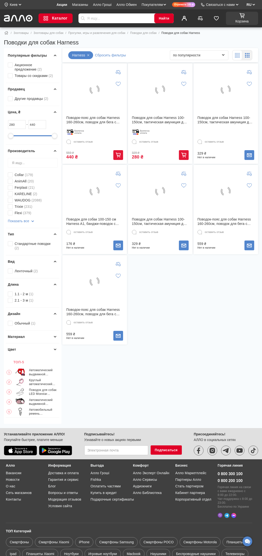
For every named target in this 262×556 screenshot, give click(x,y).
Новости (12, 480)
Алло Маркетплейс (190, 473)
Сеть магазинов (19, 493)
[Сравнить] (200, 18)
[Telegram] (226, 515)
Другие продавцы (31, 99)
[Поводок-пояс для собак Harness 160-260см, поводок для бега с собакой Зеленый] (226, 191)
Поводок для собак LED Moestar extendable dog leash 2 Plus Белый (43, 392)
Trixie (23, 207)
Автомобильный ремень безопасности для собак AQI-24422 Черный (42, 412)
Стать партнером (189, 486)
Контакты (13, 499)
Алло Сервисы (145, 480)
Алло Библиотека (147, 493)
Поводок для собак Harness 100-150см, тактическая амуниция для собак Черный (159, 120)
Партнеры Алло (188, 480)
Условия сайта (60, 506)
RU (249, 5)
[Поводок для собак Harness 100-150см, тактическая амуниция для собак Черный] (160, 89)
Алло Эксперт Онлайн (151, 473)
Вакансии (13, 473)
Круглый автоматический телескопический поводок (41, 382)
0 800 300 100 (230, 474)
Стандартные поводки (32, 246)
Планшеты (234, 542)
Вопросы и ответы (63, 493)
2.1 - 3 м (24, 300)
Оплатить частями (106, 486)
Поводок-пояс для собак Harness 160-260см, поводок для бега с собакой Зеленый (224, 221)
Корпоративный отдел (193, 499)
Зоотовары (21, 33)
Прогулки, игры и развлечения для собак (96, 33)
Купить (118, 155)
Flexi (23, 213)
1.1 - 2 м (24, 294)
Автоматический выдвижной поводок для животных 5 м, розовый (41, 402)
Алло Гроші (100, 473)
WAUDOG (28, 200)
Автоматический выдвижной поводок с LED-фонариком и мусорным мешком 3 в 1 (42, 372)
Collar (24, 175)
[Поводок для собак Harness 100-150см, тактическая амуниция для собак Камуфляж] (160, 191)
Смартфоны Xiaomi (54, 542)
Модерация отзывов (64, 499)
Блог (52, 486)
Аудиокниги (142, 486)
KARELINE (26, 194)
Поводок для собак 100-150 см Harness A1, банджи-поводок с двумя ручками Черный (91, 221)
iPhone (84, 542)
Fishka (96, 480)
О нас (10, 486)
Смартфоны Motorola (200, 542)
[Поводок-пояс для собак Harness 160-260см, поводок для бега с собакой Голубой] (94, 281)
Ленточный (26, 271)
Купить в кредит (104, 493)
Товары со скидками (34, 76)
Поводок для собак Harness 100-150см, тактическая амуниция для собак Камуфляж (159, 221)
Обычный (25, 323)
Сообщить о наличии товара (249, 155)
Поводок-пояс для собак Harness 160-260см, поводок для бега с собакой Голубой (93, 312)
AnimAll (24, 181)
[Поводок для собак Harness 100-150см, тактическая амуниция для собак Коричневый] (226, 89)
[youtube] (239, 450)
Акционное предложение (28, 67)
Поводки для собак (143, 33)
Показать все (21, 221)
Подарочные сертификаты (112, 499)
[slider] (11, 136)
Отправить (83, 18)
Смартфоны (19, 542)
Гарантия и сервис (63, 480)
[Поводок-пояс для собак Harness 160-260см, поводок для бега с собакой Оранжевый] (94, 89)
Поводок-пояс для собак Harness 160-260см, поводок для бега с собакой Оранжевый (93, 120)
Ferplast (25, 187)
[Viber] (220, 515)
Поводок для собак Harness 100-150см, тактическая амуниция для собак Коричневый (225, 120)
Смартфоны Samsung (116, 542)
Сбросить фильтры (110, 55)
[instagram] (212, 450)
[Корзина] (242, 18)
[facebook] (199, 450)
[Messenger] (233, 515)
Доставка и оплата (63, 473)
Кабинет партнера (190, 493)
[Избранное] (216, 18)
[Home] (6, 33)
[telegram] (226, 450)
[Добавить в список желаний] (118, 84)
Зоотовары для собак (48, 33)
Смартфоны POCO (159, 542)
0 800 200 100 (230, 481)
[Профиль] (184, 18)
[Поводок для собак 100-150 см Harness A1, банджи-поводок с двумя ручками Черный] (94, 191)
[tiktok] (253, 450)
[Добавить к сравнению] (118, 72)
